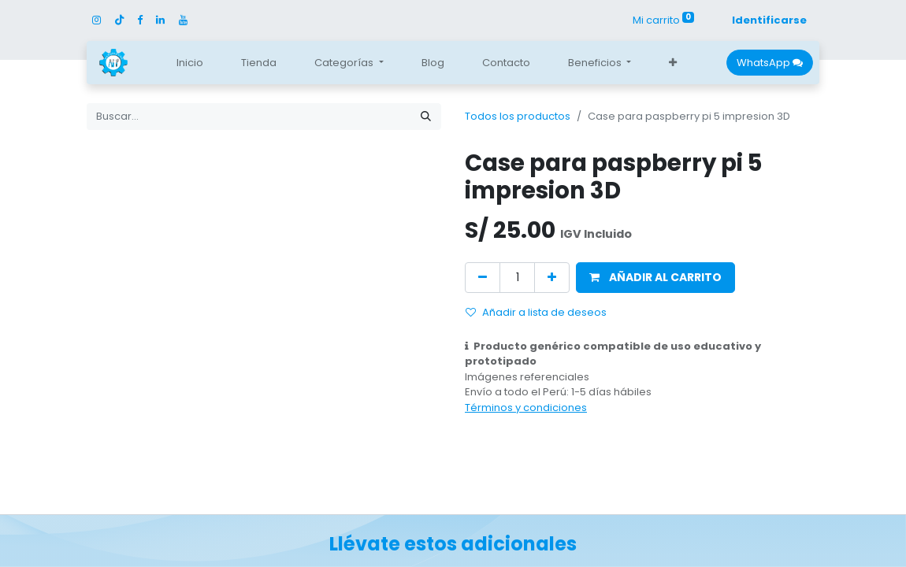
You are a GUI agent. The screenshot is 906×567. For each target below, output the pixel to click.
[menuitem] (190, 63)
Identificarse (769, 20)
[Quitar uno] (482, 277)
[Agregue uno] (552, 277)
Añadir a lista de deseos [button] (536, 312)
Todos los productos (517, 116)
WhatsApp (770, 62)
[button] (673, 63)
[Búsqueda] (425, 116)
